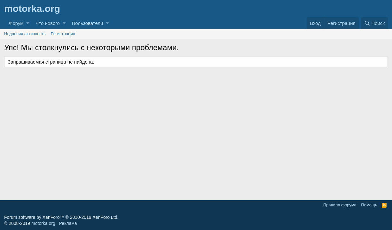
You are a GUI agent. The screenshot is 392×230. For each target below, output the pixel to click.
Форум (16, 23)
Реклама (68, 223)
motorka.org (43, 223)
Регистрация (63, 33)
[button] (28, 23)
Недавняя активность (25, 33)
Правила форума (340, 205)
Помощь (369, 205)
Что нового (47, 23)
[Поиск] (374, 23)
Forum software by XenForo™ (61, 217)
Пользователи (87, 23)
